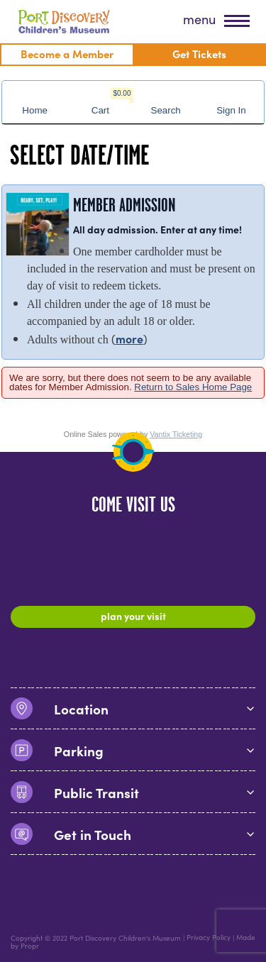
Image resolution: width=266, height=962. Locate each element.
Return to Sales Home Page (193, 387)
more (129, 338)
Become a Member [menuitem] (67, 53)
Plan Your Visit (133, 616)
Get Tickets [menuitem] (199, 53)
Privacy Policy (209, 938)
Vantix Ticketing (176, 434)
